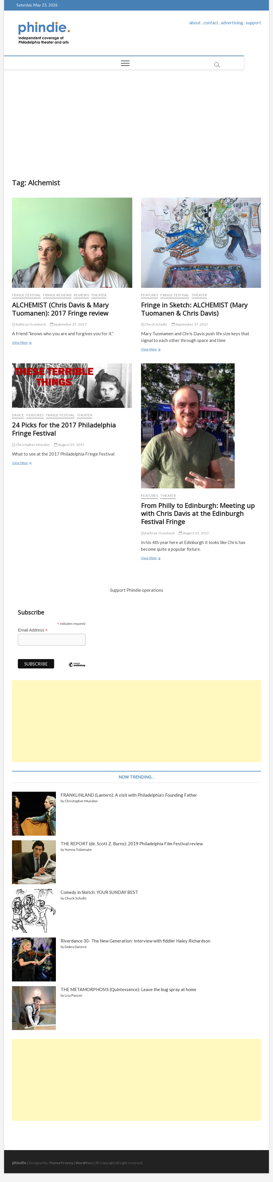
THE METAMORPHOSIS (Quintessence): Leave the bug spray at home (128, 989)
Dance (18, 415)
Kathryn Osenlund (29, 324)
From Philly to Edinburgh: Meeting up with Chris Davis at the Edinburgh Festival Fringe (198, 513)
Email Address (33, 630)
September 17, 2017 (190, 324)
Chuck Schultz (154, 324)
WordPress (84, 1163)
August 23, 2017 (194, 533)
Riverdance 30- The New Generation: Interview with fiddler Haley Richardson (135, 940)
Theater (99, 295)
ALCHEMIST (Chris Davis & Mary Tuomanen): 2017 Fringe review (60, 308)
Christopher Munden (31, 444)
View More (21, 343)
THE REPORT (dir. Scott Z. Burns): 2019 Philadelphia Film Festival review (132, 843)
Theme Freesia (61, 1163)
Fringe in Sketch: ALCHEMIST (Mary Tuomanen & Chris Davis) (194, 308)
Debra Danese (76, 947)
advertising (232, 22)
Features (149, 295)
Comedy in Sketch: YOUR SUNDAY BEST (99, 892)
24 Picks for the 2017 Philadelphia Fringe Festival (64, 428)
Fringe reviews (57, 295)
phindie (19, 1162)
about (195, 22)
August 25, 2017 (69, 444)
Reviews (81, 295)
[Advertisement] (136, 122)
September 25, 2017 (68, 324)
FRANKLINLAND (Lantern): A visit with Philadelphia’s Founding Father (129, 795)
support (253, 22)
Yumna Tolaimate (78, 849)
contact (210, 22)
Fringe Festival (26, 295)
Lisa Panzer (74, 995)
